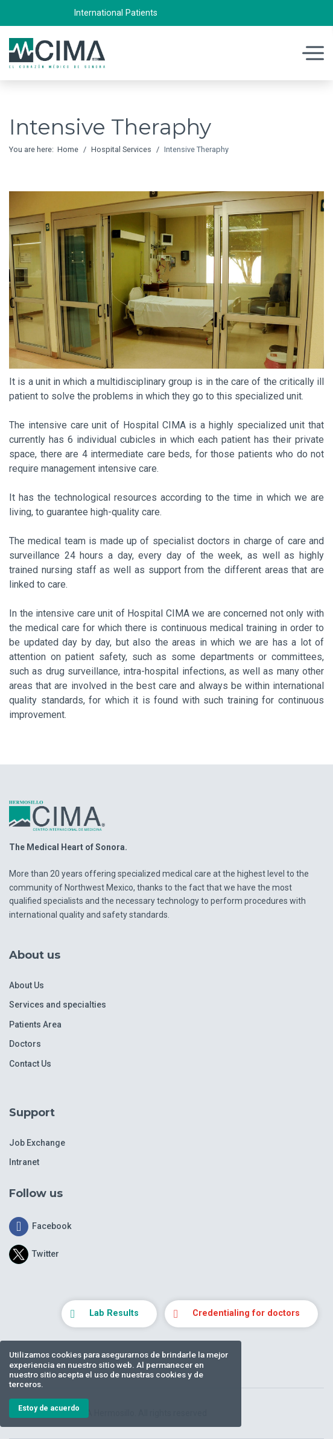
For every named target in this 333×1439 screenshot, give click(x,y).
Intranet (24, 1162)
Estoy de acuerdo (49, 1408)
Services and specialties (57, 1004)
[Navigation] (277, 53)
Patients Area (35, 1024)
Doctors (25, 1044)
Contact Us (30, 1064)
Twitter (45, 1254)
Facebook (52, 1226)
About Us (26, 985)
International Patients (115, 13)
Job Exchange (37, 1143)
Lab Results (114, 1313)
